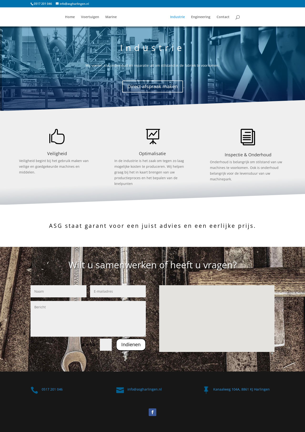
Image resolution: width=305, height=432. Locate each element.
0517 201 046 (43, 4)
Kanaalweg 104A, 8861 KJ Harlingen (241, 389)
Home (70, 17)
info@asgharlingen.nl (144, 389)
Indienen (131, 344)
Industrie (177, 17)
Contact (223, 17)
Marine (111, 17)
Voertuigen (90, 17)
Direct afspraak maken (152, 86)
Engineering (200, 17)
